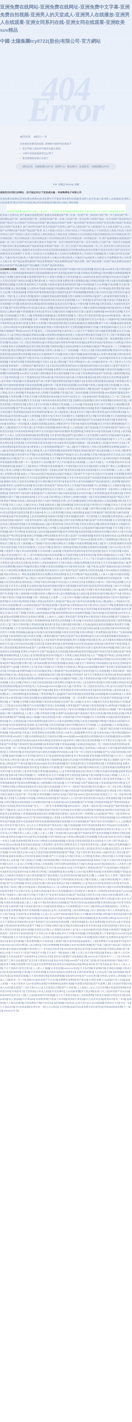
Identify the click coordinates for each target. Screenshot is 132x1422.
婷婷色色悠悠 (41, 821)
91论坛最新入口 (105, 365)
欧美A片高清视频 (59, 891)
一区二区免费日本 (80, 697)
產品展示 (72, 166)
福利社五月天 (43, 755)
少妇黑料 (65, 817)
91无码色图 (106, 821)
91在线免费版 (55, 848)
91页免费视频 (119, 844)
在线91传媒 (64, 311)
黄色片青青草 (60, 690)
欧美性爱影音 (116, 288)
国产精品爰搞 (98, 481)
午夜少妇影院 (36, 759)
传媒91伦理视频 (88, 423)
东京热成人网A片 (9, 759)
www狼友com (63, 867)
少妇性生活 (105, 292)
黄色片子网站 (39, 466)
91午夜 (41, 902)
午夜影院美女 (7, 323)
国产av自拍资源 (89, 975)
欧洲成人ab (72, 663)
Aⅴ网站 (63, 887)
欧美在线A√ (22, 446)
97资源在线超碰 (105, 817)
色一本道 (120, 999)
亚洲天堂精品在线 (61, 894)
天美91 (115, 431)
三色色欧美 (59, 833)
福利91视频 (27, 929)
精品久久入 (6, 334)
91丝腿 (62, 678)
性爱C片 (26, 663)
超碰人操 (44, 524)
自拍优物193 (106, 628)
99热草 (109, 307)
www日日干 (28, 817)
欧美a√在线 (42, 906)
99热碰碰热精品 (83, 860)
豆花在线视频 (96, 1002)
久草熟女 (40, 601)
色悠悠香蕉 (84, 531)
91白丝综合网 (117, 659)
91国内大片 (116, 531)
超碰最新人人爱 (88, 941)
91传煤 (33, 593)
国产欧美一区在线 (116, 388)
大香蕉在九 (6, 562)
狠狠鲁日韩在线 (87, 500)
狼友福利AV (29, 508)
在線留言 (84, 166)
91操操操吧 (12, 373)
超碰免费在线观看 (20, 354)
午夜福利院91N (17, 636)
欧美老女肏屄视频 (58, 373)
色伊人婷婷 (41, 392)
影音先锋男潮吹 (44, 964)
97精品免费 (116, 582)
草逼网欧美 (99, 968)
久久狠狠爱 (103, 516)
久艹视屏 (13, 701)
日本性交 (80, 628)
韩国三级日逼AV (28, 269)
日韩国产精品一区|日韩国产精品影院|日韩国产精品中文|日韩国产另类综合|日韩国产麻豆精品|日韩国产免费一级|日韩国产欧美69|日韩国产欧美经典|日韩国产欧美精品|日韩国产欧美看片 (66, 223)
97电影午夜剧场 (12, 381)
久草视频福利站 (40, 620)
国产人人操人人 (8, 435)
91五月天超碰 (56, 775)
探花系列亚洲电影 (101, 585)
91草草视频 (43, 794)
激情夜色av (24, 647)
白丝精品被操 (74, 323)
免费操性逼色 (116, 937)
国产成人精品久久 (30, 578)
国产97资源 (86, 802)
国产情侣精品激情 (46, 605)
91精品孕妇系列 (54, 948)
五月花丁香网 (18, 612)
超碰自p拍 (55, 473)
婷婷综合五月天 (51, 489)
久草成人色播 (80, 508)
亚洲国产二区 (20, 987)
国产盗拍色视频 (100, 833)
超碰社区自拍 (70, 759)
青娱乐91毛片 (122, 462)
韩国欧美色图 (78, 547)
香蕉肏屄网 (52, 744)
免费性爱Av (69, 558)
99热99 (75, 624)
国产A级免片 (59, 485)
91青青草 (108, 643)
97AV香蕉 (43, 404)
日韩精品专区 (124, 682)
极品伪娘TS (59, 469)
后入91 (44, 639)
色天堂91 (83, 1002)
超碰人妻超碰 (38, 887)
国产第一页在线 (27, 794)
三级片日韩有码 (19, 624)
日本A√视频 (73, 597)
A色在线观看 (55, 555)
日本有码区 (31, 442)
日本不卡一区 (68, 786)
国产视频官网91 (33, 728)
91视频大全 (78, 381)
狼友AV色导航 (61, 960)
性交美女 (26, 968)
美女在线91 (96, 840)
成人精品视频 (18, 288)
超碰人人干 (27, 473)
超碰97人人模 (23, 466)
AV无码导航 (89, 609)
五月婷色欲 (12, 956)
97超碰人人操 (96, 879)
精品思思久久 (116, 848)
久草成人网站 (31, 450)
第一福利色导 (93, 805)
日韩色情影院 (96, 392)
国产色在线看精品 (70, 670)
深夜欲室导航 (107, 524)
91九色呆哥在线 (94, 999)
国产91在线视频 (14, 883)
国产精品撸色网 (100, 450)
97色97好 (71, 794)
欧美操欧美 (85, 450)
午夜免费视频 (31, 941)
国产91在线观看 (35, 705)
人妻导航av (118, 690)
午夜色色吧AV (46, 300)
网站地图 (73, 202)
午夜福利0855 (11, 925)
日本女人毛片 (118, 504)
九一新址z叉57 (82, 315)
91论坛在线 (37, 670)
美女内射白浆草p (42, 485)
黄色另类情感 (34, 748)
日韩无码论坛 (119, 292)
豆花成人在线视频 (54, 705)
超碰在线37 (81, 771)
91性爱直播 (103, 415)
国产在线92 (104, 373)
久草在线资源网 (27, 551)
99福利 (49, 288)
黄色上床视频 (118, 975)
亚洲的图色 (39, 655)
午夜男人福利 (95, 385)
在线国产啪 (27, 539)
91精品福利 (92, 628)
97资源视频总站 (19, 412)
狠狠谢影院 (47, 292)
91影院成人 (70, 1002)
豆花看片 (20, 284)
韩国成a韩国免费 (33, 628)
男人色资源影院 (61, 910)
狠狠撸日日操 (90, 327)
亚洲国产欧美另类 (9, 539)
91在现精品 (56, 937)
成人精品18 (82, 593)
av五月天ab (122, 330)
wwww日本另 (29, 330)
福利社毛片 (90, 817)
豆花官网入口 (18, 771)
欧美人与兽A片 (92, 446)
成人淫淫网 (26, 863)
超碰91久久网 (78, 307)
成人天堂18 (40, 848)
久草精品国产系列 (72, 616)
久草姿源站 (105, 782)
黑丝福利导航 (100, 929)
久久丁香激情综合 (29, 377)
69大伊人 (56, 593)
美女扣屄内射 (83, 493)
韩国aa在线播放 (103, 906)
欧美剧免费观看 (12, 910)
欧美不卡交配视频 (72, 327)
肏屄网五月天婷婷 (36, 284)
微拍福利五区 (31, 272)
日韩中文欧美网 (71, 520)
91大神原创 (46, 941)
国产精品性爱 (83, 786)
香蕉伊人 (11, 485)
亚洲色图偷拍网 (8, 686)
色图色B (63, 338)
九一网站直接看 (25, 574)
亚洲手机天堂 (98, 300)
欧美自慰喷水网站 (105, 918)
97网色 (102, 721)
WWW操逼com (64, 752)
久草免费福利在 (101, 632)
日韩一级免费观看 (112, 338)
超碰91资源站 (94, 643)
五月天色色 (33, 400)
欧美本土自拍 (11, 740)
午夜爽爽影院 (59, 805)
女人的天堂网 (100, 987)
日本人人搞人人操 (18, 504)
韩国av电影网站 (78, 964)
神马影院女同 (21, 512)
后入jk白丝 (79, 871)
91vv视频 (110, 709)
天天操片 (123, 284)
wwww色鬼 (54, 686)
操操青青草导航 (68, 450)
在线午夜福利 (115, 666)
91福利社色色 (57, 794)
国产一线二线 (67, 446)
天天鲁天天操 (29, 396)
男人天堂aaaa (39, 686)
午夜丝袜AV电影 (50, 701)
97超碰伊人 (51, 338)
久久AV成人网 (117, 450)
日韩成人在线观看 (42, 863)
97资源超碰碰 (66, 744)
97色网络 (54, 500)
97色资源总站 (66, 860)
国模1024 (32, 979)
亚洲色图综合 (36, 342)
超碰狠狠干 (10, 319)
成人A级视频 (43, 782)
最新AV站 (22, 871)
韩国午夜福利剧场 (59, 639)
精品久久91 (116, 555)
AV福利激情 (95, 597)
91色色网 (113, 284)
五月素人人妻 (24, 315)
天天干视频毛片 (88, 330)
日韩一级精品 (40, 597)
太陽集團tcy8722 (44, 166)
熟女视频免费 (90, 323)
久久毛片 (18, 628)
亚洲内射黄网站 (84, 972)
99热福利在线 (54, 439)
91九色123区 (98, 636)
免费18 (17, 558)
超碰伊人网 (68, 952)
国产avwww (124, 891)
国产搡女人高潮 (114, 466)
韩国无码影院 (35, 867)
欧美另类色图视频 (54, 763)
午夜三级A (25, 860)
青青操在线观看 (67, 385)
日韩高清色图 (95, 570)
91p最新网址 (69, 918)
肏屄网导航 (42, 435)
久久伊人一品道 (122, 755)
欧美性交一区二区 (107, 361)
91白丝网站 (122, 817)
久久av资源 (100, 284)
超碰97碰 (93, 527)
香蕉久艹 (116, 632)
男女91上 (112, 508)
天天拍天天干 (18, 952)
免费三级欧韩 (40, 373)
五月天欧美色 (20, 937)
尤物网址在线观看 (82, 400)
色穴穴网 (107, 605)
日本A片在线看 (61, 415)
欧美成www (37, 763)
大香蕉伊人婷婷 (69, 497)
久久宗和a (66, 419)
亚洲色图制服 (32, 361)
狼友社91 (99, 269)
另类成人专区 (29, 732)
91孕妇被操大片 (28, 469)
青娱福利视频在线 (52, 585)
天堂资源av (121, 408)
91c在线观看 (22, 1006)
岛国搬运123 (92, 582)
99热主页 (68, 354)
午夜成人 (95, 566)
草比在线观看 (39, 836)
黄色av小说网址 (114, 342)
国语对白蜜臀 (60, 956)
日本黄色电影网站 (23, 431)
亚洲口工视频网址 (106, 539)
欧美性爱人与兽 (71, 334)
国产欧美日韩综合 (76, 902)
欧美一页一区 (56, 659)
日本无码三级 (38, 408)
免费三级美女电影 (31, 369)
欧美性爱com (93, 798)
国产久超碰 (12, 666)
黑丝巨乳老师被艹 (25, 805)
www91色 (99, 863)
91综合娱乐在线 (117, 276)
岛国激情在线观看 (96, 547)
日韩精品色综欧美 (45, 798)
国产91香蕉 (6, 593)
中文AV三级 (87, 906)
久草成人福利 (11, 469)
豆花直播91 (58, 991)
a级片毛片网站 (16, 531)
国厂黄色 (75, 778)
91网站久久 (82, 435)
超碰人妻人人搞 (27, 902)
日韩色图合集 (54, 520)
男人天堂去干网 (41, 547)
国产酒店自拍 (111, 728)
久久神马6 (110, 748)
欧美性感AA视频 (104, 647)
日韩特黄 (42, 724)
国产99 (30, 952)
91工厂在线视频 (68, 350)
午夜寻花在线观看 (84, 601)
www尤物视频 (71, 802)
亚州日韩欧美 (70, 531)
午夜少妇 (109, 280)
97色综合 (47, 1002)
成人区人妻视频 (21, 543)
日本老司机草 (57, 435)
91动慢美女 (69, 972)
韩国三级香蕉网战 (120, 620)
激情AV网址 (62, 427)
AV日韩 (31, 894)
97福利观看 (31, 300)
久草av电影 (109, 570)
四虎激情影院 (23, 840)
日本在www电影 (14, 728)
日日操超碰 (10, 315)
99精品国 (120, 732)
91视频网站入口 (78, 883)
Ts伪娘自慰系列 (114, 717)
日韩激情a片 (68, 551)
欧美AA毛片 (20, 589)
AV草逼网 (86, 937)
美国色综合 (96, 593)
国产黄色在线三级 (56, 825)
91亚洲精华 (110, 612)
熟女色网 (67, 871)
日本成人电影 (43, 991)
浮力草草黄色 (70, 276)
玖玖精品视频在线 (101, 439)
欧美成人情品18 (115, 852)
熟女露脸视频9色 (47, 697)
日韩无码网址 (60, 863)
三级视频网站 (54, 871)
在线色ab (105, 431)
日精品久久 (20, 338)
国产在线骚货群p (96, 477)
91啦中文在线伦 (42, 431)
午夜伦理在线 (47, 582)
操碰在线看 (15, 856)
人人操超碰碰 (103, 724)
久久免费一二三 (56, 597)
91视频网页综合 (61, 778)
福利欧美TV (94, 964)
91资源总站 (51, 342)
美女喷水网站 (42, 740)
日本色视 (22, 867)
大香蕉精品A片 (78, 605)
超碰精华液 (55, 531)
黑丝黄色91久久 (53, 570)
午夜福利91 (56, 524)
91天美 (67, 566)
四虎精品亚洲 (47, 612)
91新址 (69, 840)
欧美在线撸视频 (12, 778)
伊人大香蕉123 (68, 655)
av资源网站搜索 (53, 334)
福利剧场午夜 (99, 759)
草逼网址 (115, 651)
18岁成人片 (64, 709)
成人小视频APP (110, 319)
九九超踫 (57, 647)
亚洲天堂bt (21, 323)
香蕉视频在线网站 (114, 767)
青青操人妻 (110, 952)
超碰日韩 (42, 918)
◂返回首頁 (25, 136)
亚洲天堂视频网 (30, 910)
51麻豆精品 (122, 512)
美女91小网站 (38, 840)
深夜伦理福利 (41, 891)
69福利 (4, 516)
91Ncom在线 (50, 678)
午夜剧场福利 (18, 292)
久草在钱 (75, 620)
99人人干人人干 (84, 558)
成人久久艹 (123, 829)
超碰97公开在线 (71, 937)
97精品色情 (10, 867)
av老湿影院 (15, 697)
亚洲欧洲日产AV (111, 593)
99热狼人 (105, 975)
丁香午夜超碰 (123, 709)
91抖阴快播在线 (116, 412)
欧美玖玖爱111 (79, 311)
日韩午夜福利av (56, 836)
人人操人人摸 (105, 574)
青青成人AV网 (47, 527)
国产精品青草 (107, 512)
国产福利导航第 (71, 694)
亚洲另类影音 (83, 585)
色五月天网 (73, 574)
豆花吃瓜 (38, 643)
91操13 (23, 759)
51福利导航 (10, 547)
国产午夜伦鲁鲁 (21, 763)
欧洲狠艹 (102, 666)
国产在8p (65, 767)
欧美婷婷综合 (49, 709)
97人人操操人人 (69, 489)
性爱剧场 (98, 952)
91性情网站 (84, 759)
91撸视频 (16, 639)
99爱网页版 (106, 755)
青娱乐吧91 (10, 574)
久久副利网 (44, 558)
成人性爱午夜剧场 (105, 354)
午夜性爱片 (86, 852)
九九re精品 (52, 1006)
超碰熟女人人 (56, 771)
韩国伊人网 (84, 388)
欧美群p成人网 (80, 879)
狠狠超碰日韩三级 (49, 674)
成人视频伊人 (114, 759)
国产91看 (40, 952)
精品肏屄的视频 (102, 624)
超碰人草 (5, 713)
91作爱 (15, 303)
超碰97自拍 (73, 272)
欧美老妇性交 (118, 400)
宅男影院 (69, 771)
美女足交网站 (120, 663)
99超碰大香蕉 (54, 516)
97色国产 (68, 570)
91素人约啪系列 (77, 377)
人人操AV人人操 (53, 616)
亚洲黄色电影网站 (33, 350)
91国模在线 (56, 346)
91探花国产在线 (65, 269)
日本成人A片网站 (82, 856)
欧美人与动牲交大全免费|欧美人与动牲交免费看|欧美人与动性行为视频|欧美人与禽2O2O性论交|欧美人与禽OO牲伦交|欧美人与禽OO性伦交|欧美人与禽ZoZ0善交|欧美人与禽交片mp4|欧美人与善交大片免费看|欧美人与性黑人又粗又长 (65, 257)
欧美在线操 (68, 442)
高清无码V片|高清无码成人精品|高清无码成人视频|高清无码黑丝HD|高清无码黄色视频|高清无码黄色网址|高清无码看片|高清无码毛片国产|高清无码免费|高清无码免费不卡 (65, 250)
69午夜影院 (59, 272)
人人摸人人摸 (34, 419)
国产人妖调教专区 (41, 647)
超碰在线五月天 (76, 369)
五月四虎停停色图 (31, 829)
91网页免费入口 (97, 979)
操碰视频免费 (90, 898)
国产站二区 (17, 709)
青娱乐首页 (89, 690)
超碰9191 (119, 435)
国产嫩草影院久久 (38, 365)
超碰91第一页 (50, 385)
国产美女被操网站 (80, 636)
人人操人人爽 (122, 469)
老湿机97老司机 (42, 778)
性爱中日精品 (106, 898)
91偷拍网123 (15, 906)
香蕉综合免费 (42, 574)
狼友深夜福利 (88, 469)
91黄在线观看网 (33, 385)
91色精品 (73, 790)
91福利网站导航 (70, 721)
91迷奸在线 (30, 918)
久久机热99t (85, 929)
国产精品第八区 (116, 945)
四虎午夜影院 (31, 493)
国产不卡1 (83, 473)
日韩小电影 (74, 296)
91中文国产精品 (43, 651)
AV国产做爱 (107, 678)
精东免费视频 (28, 782)
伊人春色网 (17, 392)
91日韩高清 (99, 713)
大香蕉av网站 (73, 836)
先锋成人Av (62, 732)
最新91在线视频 (46, 995)
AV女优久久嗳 (88, 701)
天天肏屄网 (86, 968)
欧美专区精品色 (91, 925)
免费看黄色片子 (32, 709)
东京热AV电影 (54, 972)
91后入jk (65, 686)
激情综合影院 (24, 485)
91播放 (84, 597)
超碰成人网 (53, 423)
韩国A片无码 (120, 701)
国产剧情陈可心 (39, 921)
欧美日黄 (105, 887)
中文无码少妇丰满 (43, 933)
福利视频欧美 (120, 972)
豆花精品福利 (70, 346)
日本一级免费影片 (20, 489)
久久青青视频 (24, 319)
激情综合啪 (22, 609)
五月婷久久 (46, 361)
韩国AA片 (108, 597)
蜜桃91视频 (15, 817)
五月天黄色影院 (51, 728)
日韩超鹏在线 (61, 288)
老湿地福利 (103, 609)
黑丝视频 (5, 288)
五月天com (41, 497)
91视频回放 (68, 593)
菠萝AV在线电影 (24, 821)
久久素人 (56, 558)
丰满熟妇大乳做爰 (58, 404)
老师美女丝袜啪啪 (59, 620)
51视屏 (93, 435)
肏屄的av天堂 (75, 365)
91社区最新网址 (17, 724)
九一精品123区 (53, 280)
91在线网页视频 (80, 612)
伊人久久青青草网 (53, 512)
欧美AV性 (109, 999)
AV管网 (23, 701)
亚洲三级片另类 (102, 404)
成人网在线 (59, 361)
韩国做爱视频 (57, 975)
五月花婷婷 (44, 551)
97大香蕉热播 (13, 369)
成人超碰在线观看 (36, 423)
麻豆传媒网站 (113, 694)
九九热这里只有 (102, 972)
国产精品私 (78, 894)
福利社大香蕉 (122, 307)
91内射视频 (108, 736)
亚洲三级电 (90, 960)
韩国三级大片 (122, 647)
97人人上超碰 (120, 821)
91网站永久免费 (64, 543)
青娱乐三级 (6, 543)
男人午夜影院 (68, 466)
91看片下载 (12, 497)
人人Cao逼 (75, 404)
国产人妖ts (102, 296)
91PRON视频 (81, 717)
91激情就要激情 (14, 385)
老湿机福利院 (13, 972)
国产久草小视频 (107, 323)
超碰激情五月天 (54, 562)
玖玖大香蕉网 (97, 717)
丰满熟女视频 (113, 968)
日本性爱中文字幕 (24, 454)
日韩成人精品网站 (73, 512)
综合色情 (74, 809)
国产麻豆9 (82, 979)
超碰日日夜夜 (92, 512)
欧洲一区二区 (101, 991)
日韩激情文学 (70, 647)
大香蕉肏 (70, 705)
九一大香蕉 (107, 462)
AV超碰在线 (60, 539)
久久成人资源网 (55, 408)
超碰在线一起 (59, 578)
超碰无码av (76, 1006)
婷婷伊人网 (73, 740)
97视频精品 (99, 790)
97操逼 (25, 972)
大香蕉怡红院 (18, 404)
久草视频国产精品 (61, 454)
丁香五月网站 (74, 361)
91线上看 (101, 601)
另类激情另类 (47, 713)
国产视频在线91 (110, 566)
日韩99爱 (106, 272)
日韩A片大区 (28, 682)
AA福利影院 (68, 493)
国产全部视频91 (50, 419)
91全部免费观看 (119, 887)
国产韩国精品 (114, 697)
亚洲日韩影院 (109, 925)
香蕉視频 (94, 755)
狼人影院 (58, 388)
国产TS (51, 609)
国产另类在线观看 (101, 520)
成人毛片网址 (100, 288)
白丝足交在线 (84, 466)
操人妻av (70, 412)
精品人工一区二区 (114, 396)
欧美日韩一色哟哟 (82, 813)
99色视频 (80, 933)
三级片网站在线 (96, 508)
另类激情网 (92, 933)
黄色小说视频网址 (18, 346)
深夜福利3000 (72, 975)
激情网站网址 (11, 655)
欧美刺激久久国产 (61, 508)
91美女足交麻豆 (22, 562)
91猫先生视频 (47, 752)
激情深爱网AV (63, 612)
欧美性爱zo (97, 315)
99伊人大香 (119, 489)
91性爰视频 (23, 327)
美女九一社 (79, 396)
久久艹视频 (97, 655)
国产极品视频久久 (52, 875)
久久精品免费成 (14, 1002)
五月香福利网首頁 (93, 763)
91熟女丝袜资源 (69, 632)
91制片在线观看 (101, 400)
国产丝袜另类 (77, 288)
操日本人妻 (19, 995)
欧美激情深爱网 (116, 987)
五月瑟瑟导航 (70, 555)
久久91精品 (86, 624)
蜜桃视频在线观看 (59, 821)
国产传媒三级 (99, 945)
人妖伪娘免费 (39, 663)
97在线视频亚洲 (77, 956)
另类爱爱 (118, 473)
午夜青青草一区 (103, 489)
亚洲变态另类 (41, 929)
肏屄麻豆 (86, 520)
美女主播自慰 (63, 624)
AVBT (119, 902)
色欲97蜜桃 (37, 616)
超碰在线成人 (111, 535)
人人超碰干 (101, 875)
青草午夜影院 (72, 775)
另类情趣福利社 (73, 898)
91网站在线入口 (95, 767)
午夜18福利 (94, 775)
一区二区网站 (18, 748)
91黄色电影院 (118, 914)
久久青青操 (49, 879)
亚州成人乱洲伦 (40, 358)
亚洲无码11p (112, 921)
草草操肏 (29, 392)
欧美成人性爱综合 (9, 215)
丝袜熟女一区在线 (16, 423)
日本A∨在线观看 (9, 605)
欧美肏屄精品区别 (69, 284)
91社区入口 (12, 863)
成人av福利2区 (86, 276)
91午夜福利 (28, 999)
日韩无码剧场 (56, 724)
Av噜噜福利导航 (100, 659)
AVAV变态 (31, 307)
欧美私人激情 (52, 670)
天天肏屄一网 (53, 952)
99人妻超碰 (15, 999)
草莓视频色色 (7, 466)
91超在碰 (72, 833)
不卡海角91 (76, 609)
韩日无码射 (75, 891)
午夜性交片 (123, 925)
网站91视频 (87, 408)
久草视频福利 (28, 813)
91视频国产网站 (12, 330)
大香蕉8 (118, 381)
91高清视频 (30, 690)
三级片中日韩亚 (120, 585)
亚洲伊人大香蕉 (37, 323)
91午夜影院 (121, 597)
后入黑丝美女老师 (13, 678)
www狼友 (14, 844)
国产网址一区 (111, 813)
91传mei (55, 442)
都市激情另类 (117, 296)
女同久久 (31, 404)
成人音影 (8, 798)
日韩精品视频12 (115, 948)
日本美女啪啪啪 (88, 721)
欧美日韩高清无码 (36, 439)
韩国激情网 (53, 446)
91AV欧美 (14, 852)
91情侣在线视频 (83, 269)
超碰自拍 (72, 713)
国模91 (69, 755)
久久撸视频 (33, 415)
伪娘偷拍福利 (27, 497)
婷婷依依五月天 (117, 358)
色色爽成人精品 (99, 442)
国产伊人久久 (24, 458)
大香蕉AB (115, 670)
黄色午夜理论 (90, 616)
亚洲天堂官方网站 (53, 628)
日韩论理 (8, 802)
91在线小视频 (109, 775)
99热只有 (56, 493)
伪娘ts (83, 775)
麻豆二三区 (44, 330)
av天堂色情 (10, 555)
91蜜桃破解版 (116, 423)
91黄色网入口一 (35, 948)
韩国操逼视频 (20, 975)
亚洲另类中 (57, 481)
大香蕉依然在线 (91, 678)
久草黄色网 (15, 396)
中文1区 (94, 473)
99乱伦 (121, 500)
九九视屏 (19, 798)
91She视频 (77, 709)
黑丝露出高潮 (37, 566)
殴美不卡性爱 (54, 354)
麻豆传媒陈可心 (19, 875)
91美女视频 (69, 516)
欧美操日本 (48, 809)
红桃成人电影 (71, 562)
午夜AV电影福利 (101, 589)
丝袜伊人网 (44, 593)
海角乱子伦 (99, 860)
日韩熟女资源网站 (90, 272)
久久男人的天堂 (83, 952)
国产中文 (104, 867)
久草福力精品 (97, 454)
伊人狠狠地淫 (90, 867)
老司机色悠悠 (92, 551)
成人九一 (34, 674)
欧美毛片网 (89, 415)
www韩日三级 (20, 736)
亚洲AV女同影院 (31, 639)
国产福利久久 (121, 427)
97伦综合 (61, 582)
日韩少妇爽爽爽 (49, 945)
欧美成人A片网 (79, 914)
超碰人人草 (113, 601)
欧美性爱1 (32, 767)
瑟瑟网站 (42, 477)
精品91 (91, 377)
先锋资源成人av (119, 516)
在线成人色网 (45, 307)
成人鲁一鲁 (19, 419)
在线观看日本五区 (25, 964)
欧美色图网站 (75, 431)
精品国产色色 (99, 388)
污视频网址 (17, 713)
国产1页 (26, 358)
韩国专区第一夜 (81, 566)
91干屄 (79, 446)
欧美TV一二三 (111, 956)
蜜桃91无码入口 (12, 481)
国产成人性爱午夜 (45, 381)
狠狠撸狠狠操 (56, 852)
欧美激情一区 (45, 469)
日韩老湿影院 (44, 682)
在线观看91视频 (110, 871)
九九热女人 (25, 655)
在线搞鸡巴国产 (61, 307)
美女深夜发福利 (35, 338)
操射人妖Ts (71, 929)
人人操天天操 (93, 462)
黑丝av (111, 674)
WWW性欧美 (122, 628)
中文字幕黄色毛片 (96, 674)
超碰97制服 (105, 527)
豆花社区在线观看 (64, 300)
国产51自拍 (92, 419)
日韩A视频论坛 (103, 663)
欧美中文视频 (77, 639)
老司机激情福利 (105, 960)
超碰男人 (126, 589)
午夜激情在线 (45, 960)
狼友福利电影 (22, 802)
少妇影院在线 (60, 829)
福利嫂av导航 (117, 867)
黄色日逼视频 (77, 462)
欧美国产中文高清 (47, 979)
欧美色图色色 (115, 493)
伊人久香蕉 (73, 485)
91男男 (41, 396)
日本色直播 (57, 968)
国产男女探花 (23, 408)
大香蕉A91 (53, 284)
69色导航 (32, 771)
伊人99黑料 (100, 891)
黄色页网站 (17, 350)
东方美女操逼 (81, 755)
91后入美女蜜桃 (80, 454)
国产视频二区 (74, 678)
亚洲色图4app (18, 415)
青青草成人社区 (78, 527)
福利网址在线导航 (114, 809)
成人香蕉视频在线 (110, 798)
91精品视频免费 (103, 350)
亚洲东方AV (41, 500)
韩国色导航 (28, 601)
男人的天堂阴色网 (49, 450)
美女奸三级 (82, 412)
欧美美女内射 (62, 964)
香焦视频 (26, 597)
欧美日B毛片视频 (120, 836)
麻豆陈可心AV (52, 721)
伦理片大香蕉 (7, 632)
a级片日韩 (85, 589)
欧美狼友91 (83, 655)
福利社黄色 (102, 276)
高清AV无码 (55, 918)
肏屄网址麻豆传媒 (90, 334)
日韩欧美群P (33, 292)
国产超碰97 (80, 570)
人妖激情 (55, 551)
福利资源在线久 (77, 887)
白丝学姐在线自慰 (23, 643)
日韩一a (115, 589)
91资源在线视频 (54, 566)
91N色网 (30, 798)
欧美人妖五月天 (19, 809)
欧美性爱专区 (90, 844)
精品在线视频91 (92, 736)
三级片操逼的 (90, 427)
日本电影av (12, 670)
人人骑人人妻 (31, 713)
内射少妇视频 (111, 385)
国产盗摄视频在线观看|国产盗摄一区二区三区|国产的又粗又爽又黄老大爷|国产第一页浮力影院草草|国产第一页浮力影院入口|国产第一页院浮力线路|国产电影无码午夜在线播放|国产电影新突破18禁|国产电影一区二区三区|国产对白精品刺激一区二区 (66, 242)
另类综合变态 (81, 504)
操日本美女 (37, 311)
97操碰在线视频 (17, 948)
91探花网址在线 (60, 682)
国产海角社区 (62, 636)
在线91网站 (86, 632)
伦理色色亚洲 (117, 995)
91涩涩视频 (32, 524)
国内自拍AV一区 (76, 805)
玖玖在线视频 (78, 821)
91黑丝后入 (123, 539)
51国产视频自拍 (89, 782)
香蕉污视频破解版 (104, 408)
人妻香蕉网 (118, 373)
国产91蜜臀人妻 (24, 848)
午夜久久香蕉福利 (114, 910)
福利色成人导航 (30, 582)
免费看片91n (60, 369)
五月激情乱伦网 (51, 987)
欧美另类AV (75, 690)
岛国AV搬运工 (79, 748)
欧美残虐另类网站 (116, 744)
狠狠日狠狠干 (100, 937)
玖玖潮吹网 (46, 388)
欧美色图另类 (107, 419)
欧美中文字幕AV (69, 423)
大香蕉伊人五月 (27, 666)
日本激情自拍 (39, 555)
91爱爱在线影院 (83, 983)
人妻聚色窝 (48, 636)
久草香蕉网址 (99, 493)
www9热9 (109, 315)
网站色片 (111, 829)
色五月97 (103, 423)
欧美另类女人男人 (101, 686)
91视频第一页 (82, 442)
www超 (79, 736)
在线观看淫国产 (35, 276)
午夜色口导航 (114, 300)
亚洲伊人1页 (38, 562)
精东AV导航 (52, 655)
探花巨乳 (11, 871)
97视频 (121, 705)
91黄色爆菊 (53, 466)
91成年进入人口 (70, 330)
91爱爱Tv (61, 713)
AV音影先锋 (109, 682)
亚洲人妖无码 (103, 639)
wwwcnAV (121, 918)
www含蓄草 (89, 539)
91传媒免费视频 (83, 543)
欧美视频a (32, 694)
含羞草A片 (46, 415)
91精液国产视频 (117, 929)
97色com (74, 373)
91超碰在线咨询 (30, 527)
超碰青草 (123, 771)
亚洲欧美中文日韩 (64, 933)
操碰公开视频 (34, 535)
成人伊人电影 (57, 412)
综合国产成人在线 (70, 701)
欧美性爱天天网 (120, 624)
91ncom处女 (121, 933)
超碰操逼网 (93, 902)
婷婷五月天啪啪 (86, 724)
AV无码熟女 (70, 388)
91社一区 (125, 1002)
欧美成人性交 (98, 697)
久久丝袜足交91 (75, 582)
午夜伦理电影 (47, 717)
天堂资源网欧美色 (102, 497)
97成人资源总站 (19, 674)
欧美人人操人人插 (27, 833)
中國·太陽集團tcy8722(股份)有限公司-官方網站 (50, 41)
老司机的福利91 (30, 752)
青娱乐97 (69, 481)
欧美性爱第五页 (62, 400)
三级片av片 (114, 547)
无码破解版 (66, 504)
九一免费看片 (40, 775)
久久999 (117, 856)
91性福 (63, 790)
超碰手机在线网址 (18, 516)
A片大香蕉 (56, 666)
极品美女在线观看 (33, 570)
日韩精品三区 (69, 473)
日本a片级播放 (41, 458)
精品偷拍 (108, 381)
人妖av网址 (34, 945)
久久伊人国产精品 (113, 840)
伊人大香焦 (110, 543)
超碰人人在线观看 (9, 578)
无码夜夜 (18, 442)
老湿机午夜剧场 (76, 999)
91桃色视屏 (111, 879)
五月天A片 (49, 867)
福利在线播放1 (48, 303)
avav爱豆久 (26, 373)
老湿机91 (30, 531)
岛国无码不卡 (16, 493)
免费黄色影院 (63, 381)
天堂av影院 (15, 732)
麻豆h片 (124, 601)
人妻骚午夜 (105, 844)
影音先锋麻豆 (29, 481)
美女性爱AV (35, 879)
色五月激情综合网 (51, 736)
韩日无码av (108, 825)
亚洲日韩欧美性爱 (38, 346)
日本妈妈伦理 (50, 748)
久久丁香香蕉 (82, 300)
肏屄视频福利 (44, 508)
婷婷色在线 (15, 836)
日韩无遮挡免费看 (89, 740)
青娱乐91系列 (95, 883)
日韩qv (105, 805)
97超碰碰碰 (74, 825)
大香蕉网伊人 (48, 844)
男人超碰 (57, 694)
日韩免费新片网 (32, 1002)
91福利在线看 (59, 431)
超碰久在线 (98, 466)
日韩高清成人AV (108, 303)
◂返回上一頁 (40, 136)
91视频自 (99, 809)
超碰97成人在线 (115, 979)
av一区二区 (109, 786)
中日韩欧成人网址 (72, 666)
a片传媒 (36, 860)
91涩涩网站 (17, 300)
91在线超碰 (53, 786)
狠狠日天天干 (18, 427)
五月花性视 (118, 520)
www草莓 (82, 385)
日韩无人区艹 (86, 489)
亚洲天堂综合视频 (93, 578)
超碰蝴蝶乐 (39, 744)
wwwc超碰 (68, 736)
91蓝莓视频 (85, 790)
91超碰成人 (46, 910)
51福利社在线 (105, 435)
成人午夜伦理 (80, 303)
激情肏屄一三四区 (18, 365)
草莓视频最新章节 (9, 782)
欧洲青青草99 (65, 342)
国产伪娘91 (84, 833)
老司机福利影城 (71, 875)
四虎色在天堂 (112, 1002)
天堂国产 (43, 659)
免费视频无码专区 (89, 562)
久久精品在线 (7, 1006)
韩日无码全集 (105, 701)
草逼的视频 (86, 485)
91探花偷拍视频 (51, 632)
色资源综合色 (58, 740)
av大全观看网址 (71, 906)
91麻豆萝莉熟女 (98, 412)
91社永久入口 (57, 358)
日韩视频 (47, 369)
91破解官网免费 (106, 330)
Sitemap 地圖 (72, 184)
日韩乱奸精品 (20, 334)
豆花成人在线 (72, 659)
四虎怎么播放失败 (9, 311)
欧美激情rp (37, 327)
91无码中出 (65, 396)
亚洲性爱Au (37, 280)
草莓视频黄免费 (8, 462)
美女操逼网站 (12, 813)
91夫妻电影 (28, 381)
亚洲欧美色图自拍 (72, 925)
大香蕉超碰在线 (107, 327)
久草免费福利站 (88, 373)
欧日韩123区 (24, 620)
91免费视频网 (119, 272)
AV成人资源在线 (12, 508)
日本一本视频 (40, 319)
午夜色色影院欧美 (56, 323)
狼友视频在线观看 (121, 639)
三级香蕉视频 (77, 921)
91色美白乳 (72, 358)
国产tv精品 (82, 705)
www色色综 (70, 948)
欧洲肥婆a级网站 (33, 678)
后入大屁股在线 (115, 485)
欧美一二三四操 (116, 346)
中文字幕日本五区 (110, 740)
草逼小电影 (44, 666)
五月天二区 (107, 334)
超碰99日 (100, 829)
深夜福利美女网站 (29, 303)
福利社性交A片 (92, 319)
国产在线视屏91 (74, 763)
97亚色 (63, 392)
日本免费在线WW (39, 802)
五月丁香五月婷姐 (92, 338)
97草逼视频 (123, 458)
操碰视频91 (46, 272)
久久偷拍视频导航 (38, 975)
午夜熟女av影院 (115, 721)
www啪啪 (99, 694)
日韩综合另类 (45, 956)
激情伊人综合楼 (42, 462)
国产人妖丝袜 (100, 358)
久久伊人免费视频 (48, 790)
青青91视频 (103, 555)
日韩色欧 (87, 404)
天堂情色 (30, 991)
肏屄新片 (98, 535)
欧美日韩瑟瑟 (60, 651)
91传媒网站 (35, 736)
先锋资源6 (125, 319)
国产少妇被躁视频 (82, 535)
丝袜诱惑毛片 (71, 848)
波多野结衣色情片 (94, 342)
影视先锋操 (124, 508)
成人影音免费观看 (94, 921)
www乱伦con (13, 659)
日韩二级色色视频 (77, 392)
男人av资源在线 (27, 605)
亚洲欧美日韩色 (37, 871)
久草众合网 (15, 682)
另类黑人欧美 (52, 350)
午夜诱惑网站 (72, 408)
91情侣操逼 (57, 782)
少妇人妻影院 (97, 910)
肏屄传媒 (46, 578)
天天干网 (54, 458)
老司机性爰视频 (56, 663)
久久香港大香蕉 (53, 276)
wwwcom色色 (71, 968)
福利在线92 (12, 477)
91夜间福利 (73, 941)
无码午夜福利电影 (90, 825)
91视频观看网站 (30, 388)
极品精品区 (103, 620)
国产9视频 (18, 717)
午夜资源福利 (96, 705)
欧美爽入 (84, 728)
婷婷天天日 (6, 643)
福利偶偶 (58, 1002)
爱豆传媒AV (36, 512)
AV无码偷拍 (86, 284)
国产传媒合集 (45, 690)
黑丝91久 (24, 616)
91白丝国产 (119, 686)
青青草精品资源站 (30, 844)
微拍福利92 (90, 365)
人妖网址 (36, 489)
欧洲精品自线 (36, 334)
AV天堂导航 (28, 755)
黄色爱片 (49, 624)
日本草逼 (74, 829)
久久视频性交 (57, 929)
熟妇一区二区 (98, 744)
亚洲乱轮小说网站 (60, 547)
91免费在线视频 (96, 307)
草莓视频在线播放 (42, 315)
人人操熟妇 (76, 427)
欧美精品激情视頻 (56, 296)
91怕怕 (25, 887)
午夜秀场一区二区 (81, 686)
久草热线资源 (36, 624)
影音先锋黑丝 (103, 690)
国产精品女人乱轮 (38, 937)
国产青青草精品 (117, 802)
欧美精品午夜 (61, 883)
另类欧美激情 (11, 902)
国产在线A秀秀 (17, 307)
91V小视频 (104, 504)
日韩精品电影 (96, 280)
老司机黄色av (26, 740)
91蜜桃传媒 (86, 358)
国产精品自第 (20, 879)
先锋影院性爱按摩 (58, 921)
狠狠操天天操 (76, 863)
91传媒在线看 (121, 574)
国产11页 (45, 493)
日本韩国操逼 (18, 767)
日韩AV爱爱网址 (35, 721)
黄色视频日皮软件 (69, 945)
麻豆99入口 (98, 458)
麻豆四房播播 (89, 836)
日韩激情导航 (101, 802)
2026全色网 (6, 338)
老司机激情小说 (37, 520)
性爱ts (88, 288)
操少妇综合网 (18, 705)
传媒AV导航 (22, 566)
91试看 (17, 358)
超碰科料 (55, 330)
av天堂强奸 (28, 856)
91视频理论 (61, 292)
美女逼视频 (95, 752)
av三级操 (36, 543)
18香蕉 (106, 914)
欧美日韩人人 (78, 682)
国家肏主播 (87, 875)
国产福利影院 (63, 914)
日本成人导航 (36, 504)
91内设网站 (86, 809)
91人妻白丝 (19, 894)
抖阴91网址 (118, 782)
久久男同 (117, 724)
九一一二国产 (43, 805)
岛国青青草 (42, 999)
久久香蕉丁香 (115, 875)
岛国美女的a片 (27, 898)
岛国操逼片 (108, 964)
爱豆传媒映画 (96, 311)
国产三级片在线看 (13, 960)
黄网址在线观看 (46, 732)
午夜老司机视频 (113, 369)
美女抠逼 (79, 342)
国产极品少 (68, 601)
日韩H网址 (54, 497)
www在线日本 (41, 473)
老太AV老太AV (29, 659)
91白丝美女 (80, 643)
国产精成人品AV (113, 655)
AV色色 (38, 632)
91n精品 (110, 790)
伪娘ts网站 (74, 651)
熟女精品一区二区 (18, 342)
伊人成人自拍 (89, 361)
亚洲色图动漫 (107, 902)
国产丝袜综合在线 (13, 690)
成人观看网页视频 (62, 315)
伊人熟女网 (87, 991)
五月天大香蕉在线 (65, 995)
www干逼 (85, 659)
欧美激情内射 (13, 790)
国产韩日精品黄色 (15, 535)
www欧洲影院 (98, 948)
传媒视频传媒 (83, 458)
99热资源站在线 (114, 713)
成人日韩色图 (11, 898)
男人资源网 (113, 481)
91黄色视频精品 (86, 918)
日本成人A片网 (8, 833)
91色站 (88, 863)
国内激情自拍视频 (55, 902)
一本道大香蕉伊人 (18, 983)
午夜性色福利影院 (58, 319)
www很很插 (90, 666)
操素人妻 (97, 543)
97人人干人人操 (121, 439)
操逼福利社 (6, 995)
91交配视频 (69, 585)
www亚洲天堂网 (113, 311)
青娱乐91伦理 (120, 350)
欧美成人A (121, 562)
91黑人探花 (85, 848)
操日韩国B (76, 817)
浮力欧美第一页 (12, 829)
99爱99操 (25, 670)
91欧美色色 (44, 442)
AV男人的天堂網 (69, 500)
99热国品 (14, 377)
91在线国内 (57, 802)
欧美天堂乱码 (38, 786)
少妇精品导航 (82, 744)
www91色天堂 (95, 956)
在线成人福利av (25, 500)
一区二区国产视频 (43, 539)
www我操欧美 (111, 392)
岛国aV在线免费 (17, 400)
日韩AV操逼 (96, 612)
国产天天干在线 (60, 462)
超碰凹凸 (70, 435)
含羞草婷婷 (66, 643)
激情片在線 (40, 296)
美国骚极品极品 (24, 632)
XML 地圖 (58, 184)
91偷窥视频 (63, 697)
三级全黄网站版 (79, 910)
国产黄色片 (92, 821)
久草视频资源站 (112, 763)
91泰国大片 (11, 794)
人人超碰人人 (84, 987)
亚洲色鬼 (93, 303)
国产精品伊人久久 (66, 798)
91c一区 (104, 582)
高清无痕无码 (64, 303)
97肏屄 (93, 504)
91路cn (48, 883)
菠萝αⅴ (12, 775)
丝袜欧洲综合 (52, 643)
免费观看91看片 (122, 605)
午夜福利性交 (24, 744)
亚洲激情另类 (117, 833)
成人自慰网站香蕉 (9, 473)
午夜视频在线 (80, 280)
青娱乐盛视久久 (63, 813)
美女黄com (26, 852)
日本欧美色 (87, 670)
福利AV (80, 551)
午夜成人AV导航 (58, 999)
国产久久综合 (56, 856)
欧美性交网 (63, 844)
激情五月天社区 (28, 477)
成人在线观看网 (84, 995)
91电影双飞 (18, 991)
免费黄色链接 (93, 871)
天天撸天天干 (43, 894)
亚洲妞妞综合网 (100, 531)
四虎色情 (120, 752)
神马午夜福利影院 (23, 933)
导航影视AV (23, 921)
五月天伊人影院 (17, 585)
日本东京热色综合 (76, 477)
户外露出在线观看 (45, 427)
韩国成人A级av (96, 748)
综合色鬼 (97, 786)
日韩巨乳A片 (92, 894)
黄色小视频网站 (52, 759)
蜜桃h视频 (85, 945)
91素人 (30, 427)
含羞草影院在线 (87, 555)
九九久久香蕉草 (37, 825)
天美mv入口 (35, 987)
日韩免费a (27, 778)
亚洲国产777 (75, 539)
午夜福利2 (63, 605)
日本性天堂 (85, 439)
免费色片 (67, 280)
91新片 (81, 798)
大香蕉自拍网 (106, 616)
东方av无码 (35, 809)
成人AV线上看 (29, 558)
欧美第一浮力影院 (86, 516)
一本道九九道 (86, 350)
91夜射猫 (43, 771)
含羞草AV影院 (93, 682)
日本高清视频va (47, 269)
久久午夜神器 (72, 782)
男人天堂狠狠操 (14, 272)
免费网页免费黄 (110, 446)
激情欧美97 (93, 887)
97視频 (77, 354)
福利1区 (100, 377)
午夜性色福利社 (12, 388)
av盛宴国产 (63, 609)
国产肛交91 (30, 960)
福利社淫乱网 (43, 898)
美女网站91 (6, 442)
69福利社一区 (20, 520)
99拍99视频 (42, 817)
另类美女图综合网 (88, 524)
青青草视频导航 (57, 477)
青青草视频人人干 (119, 778)
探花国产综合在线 (119, 991)
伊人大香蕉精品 (12, 527)
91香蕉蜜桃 (33, 914)
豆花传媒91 (75, 338)
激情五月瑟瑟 (76, 319)
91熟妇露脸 (34, 701)
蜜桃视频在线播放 (116, 636)
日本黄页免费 (33, 636)
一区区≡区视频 (30, 790)
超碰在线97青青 (95, 396)
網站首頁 (27, 166)
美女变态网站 (113, 377)
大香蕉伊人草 (11, 551)
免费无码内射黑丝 (93, 1006)
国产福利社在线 (21, 280)
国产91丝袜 (62, 809)
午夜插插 (25, 311)
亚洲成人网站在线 (102, 856)
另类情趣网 (6, 628)
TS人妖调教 (100, 485)
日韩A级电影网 (50, 860)
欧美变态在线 (100, 848)
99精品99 (57, 925)
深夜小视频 (64, 748)
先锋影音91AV (91, 431)
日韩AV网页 (20, 945)
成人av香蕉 (12, 860)
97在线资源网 (38, 972)
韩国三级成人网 (12, 887)
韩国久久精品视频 (106, 500)
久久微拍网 (118, 404)
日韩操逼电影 (23, 786)
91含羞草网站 (42, 454)
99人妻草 (87, 891)
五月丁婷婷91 (86, 663)
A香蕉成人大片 (37, 446)
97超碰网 (53, 392)
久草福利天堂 (102, 558)
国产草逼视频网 (76, 292)
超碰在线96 (89, 354)
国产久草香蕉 (68, 987)
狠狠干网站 (10, 500)
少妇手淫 (47, 829)
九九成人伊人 (47, 914)
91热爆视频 (122, 280)
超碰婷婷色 (58, 755)
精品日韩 (11, 458)
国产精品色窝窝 (88, 574)
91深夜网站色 (88, 296)
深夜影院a (125, 535)
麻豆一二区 (96, 728)
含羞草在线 (19, 276)
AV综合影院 (6, 512)
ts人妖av (74, 589)
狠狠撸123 (92, 292)
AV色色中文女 (116, 442)
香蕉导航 (86, 651)
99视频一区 (85, 497)
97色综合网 (48, 543)
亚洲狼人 (32, 724)
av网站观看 (48, 535)
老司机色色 (73, 469)
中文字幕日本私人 (23, 891)
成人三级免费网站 (15, 694)
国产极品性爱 (13, 663)
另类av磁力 (46, 377)
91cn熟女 (11, 327)
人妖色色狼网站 (37, 516)
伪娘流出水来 (38, 354)
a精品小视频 (32, 717)
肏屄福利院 (79, 419)
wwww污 (82, 794)
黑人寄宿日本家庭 (9, 929)
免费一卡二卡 (25, 462)
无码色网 (64, 1006)
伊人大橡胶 (76, 415)
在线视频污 (117, 609)
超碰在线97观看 (44, 813)
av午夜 (68, 856)
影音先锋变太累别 (94, 709)
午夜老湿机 (120, 643)
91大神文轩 (15, 601)
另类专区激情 (24, 547)
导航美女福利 (101, 995)
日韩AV (121, 354)
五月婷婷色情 (13, 752)
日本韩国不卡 (78, 674)
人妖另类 (125, 431)
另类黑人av (33, 612)
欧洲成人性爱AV (53, 327)
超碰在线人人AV (114, 863)
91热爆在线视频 (108, 771)
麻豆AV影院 (24, 686)
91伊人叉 (69, 628)
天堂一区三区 (81, 752)
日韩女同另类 (71, 524)
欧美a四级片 (95, 794)
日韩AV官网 (70, 724)
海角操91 (112, 891)
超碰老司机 (119, 941)
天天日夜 (117, 527)
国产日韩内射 (63, 879)
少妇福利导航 (118, 983)
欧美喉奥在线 (18, 439)
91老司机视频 (82, 481)
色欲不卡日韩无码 (110, 551)
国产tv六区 (108, 752)
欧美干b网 (9, 964)
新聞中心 (60, 166)
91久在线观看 (101, 670)
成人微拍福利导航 (14, 524)
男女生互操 (51, 311)
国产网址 (102, 346)
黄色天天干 (76, 844)
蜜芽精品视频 (7, 609)
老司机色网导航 (14, 450)
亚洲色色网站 (58, 574)
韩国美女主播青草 (119, 558)
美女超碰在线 (34, 585)
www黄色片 (111, 269)
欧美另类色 (58, 898)
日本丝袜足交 (89, 620)
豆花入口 (5, 624)
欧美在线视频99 (115, 477)
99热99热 (111, 458)
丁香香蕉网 (45, 694)
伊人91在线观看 (104, 469)
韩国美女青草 (111, 883)
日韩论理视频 (24, 775)
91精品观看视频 (95, 369)
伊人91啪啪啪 (117, 415)
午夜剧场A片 (84, 713)
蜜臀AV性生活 (87, 732)
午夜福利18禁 (16, 361)
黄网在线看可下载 (29, 925)
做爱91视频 (67, 983)
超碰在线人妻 (52, 504)
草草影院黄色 (68, 458)
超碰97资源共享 (100, 651)
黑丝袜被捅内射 (26, 435)
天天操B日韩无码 (116, 860)
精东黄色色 (52, 396)
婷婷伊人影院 (53, 601)
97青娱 (124, 871)
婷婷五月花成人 (114, 454)
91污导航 (45, 925)
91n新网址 (110, 705)
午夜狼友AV (46, 400)
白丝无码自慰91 (12, 582)
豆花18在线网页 (58, 365)
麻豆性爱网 (95, 914)
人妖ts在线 (42, 531)
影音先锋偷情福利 (39, 412)
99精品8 (90, 639)
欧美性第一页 (48, 589)
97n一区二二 (24, 555)
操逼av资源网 (11, 616)
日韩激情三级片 (100, 778)
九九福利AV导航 (35, 288)
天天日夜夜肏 (106, 427)
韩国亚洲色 (55, 906)
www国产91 (76, 960)
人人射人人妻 (45, 833)
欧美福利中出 (70, 439)
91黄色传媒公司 (105, 732)
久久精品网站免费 (13, 570)
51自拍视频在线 (87, 346)
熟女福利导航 (87, 829)
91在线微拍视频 (55, 840)
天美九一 (23, 825)
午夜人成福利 (21, 593)
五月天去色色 (108, 562)
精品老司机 (83, 948)
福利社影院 (110, 578)
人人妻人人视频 (41, 968)
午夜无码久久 (94, 605)
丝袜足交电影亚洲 (34, 883)
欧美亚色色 (6, 431)
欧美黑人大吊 (75, 578)
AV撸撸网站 (53, 983)
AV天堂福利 (106, 473)
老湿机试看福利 (93, 381)
